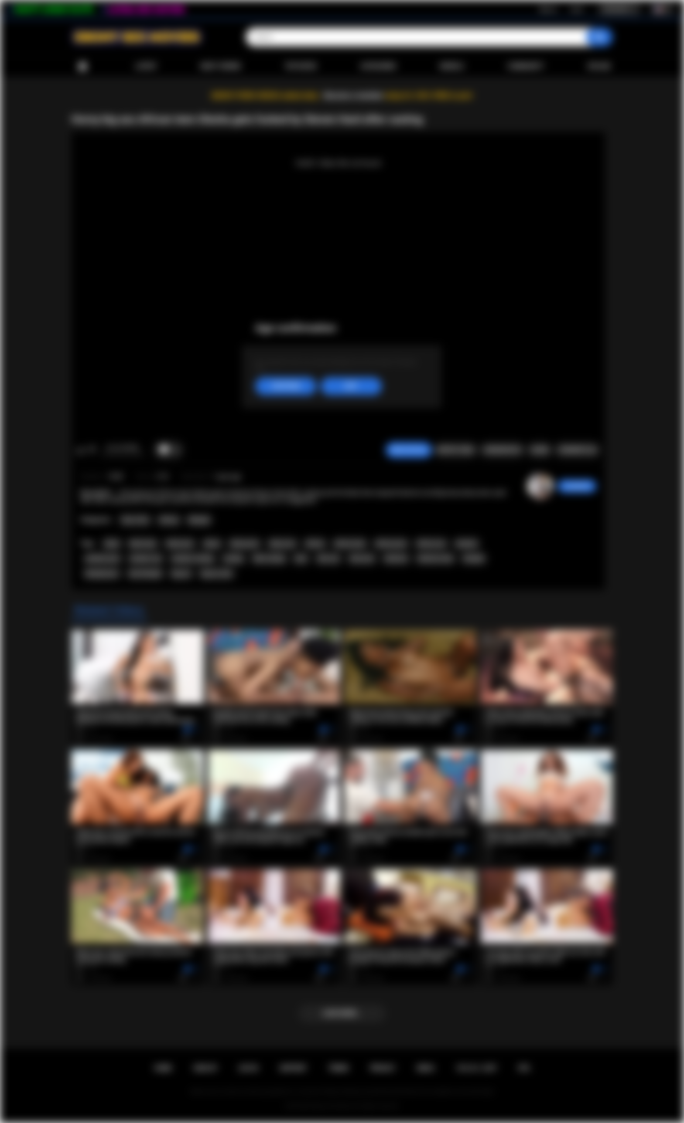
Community (525, 66)
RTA (524, 1068)
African (169, 520)
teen (300, 558)
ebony (212, 544)
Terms (338, 1068)
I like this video (80, 450)
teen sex (328, 558)
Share (539, 450)
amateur (466, 544)
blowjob (473, 558)
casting (233, 558)
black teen (142, 544)
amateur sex (145, 558)
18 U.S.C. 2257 (476, 1068)
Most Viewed (221, 66)
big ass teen (217, 574)
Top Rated (300, 66)
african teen (350, 544)
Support (293, 1068)
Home (82, 66)
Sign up (548, 9)
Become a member (353, 95)
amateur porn (102, 558)
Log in (576, 9)
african (315, 544)
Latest (146, 66)
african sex (431, 544)
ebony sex (282, 544)
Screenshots (502, 450)
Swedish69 (577, 486)
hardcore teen (435, 558)
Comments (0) (577, 450)
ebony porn (244, 544)
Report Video (455, 450)
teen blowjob (145, 574)
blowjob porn (102, 574)
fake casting (269, 558)
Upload (599, 66)
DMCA (425, 1068)
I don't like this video (91, 450)
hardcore (396, 558)
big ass (181, 574)
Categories (378, 66)
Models (452, 66)
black (111, 544)
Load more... (342, 1013)
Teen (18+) (135, 520)
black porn (180, 544)
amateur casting (192, 558)
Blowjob (199, 520)
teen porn (362, 558)
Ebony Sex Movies (333, 1106)
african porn (391, 544)
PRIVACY (382, 1068)
